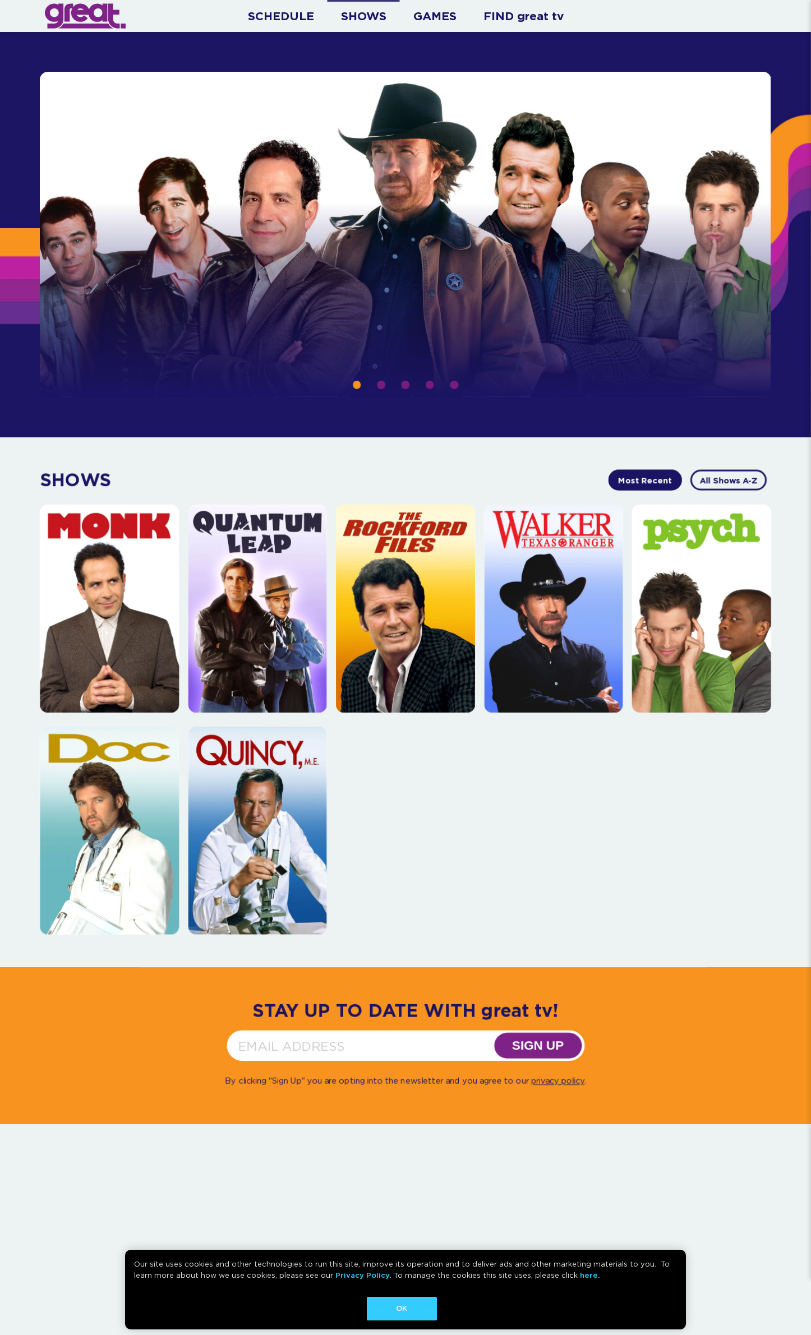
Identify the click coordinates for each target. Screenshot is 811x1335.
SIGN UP (538, 1045)
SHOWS (363, 16)
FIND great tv (523, 16)
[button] (357, 385)
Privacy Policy (362, 1275)
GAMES (435, 16)
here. (590, 1275)
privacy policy (557, 1080)
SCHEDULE (281, 16)
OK (401, 1308)
